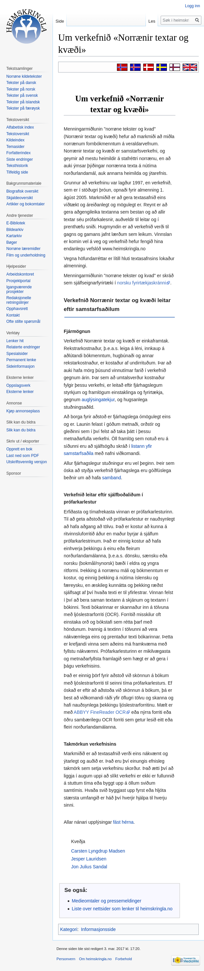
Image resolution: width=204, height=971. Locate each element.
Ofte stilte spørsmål (23, 321)
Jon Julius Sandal (89, 866)
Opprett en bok (19, 449)
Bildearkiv (14, 229)
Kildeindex (15, 140)
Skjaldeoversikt (19, 198)
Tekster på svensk (22, 95)
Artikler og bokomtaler (25, 204)
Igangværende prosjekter (19, 289)
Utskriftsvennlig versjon (26, 462)
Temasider (15, 146)
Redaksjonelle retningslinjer (18, 300)
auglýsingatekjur (97, 399)
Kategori (68, 929)
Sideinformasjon (20, 366)
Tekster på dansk (21, 82)
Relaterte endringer (23, 347)
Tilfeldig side (17, 172)
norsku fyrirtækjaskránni (141, 282)
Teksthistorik (17, 165)
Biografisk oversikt (22, 191)
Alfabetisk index (20, 127)
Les (151, 21)
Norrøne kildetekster (24, 76)
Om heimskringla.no (95, 959)
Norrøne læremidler (23, 248)
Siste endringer (19, 159)
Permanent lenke (21, 360)
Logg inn (192, 6)
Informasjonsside (98, 929)
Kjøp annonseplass (23, 411)
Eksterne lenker (20, 391)
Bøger (11, 242)
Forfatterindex (18, 153)
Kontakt (13, 315)
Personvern (66, 959)
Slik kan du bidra (20, 430)
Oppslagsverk (18, 385)
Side (60, 21)
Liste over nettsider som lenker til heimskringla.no (122, 908)
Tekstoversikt (17, 134)
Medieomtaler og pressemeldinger (106, 900)
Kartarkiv (14, 236)
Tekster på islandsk (23, 102)
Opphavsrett (17, 308)
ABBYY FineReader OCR (99, 712)
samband (111, 477)
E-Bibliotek (15, 223)
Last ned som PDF (22, 455)
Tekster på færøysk (23, 108)
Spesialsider (17, 353)
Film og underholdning (25, 255)
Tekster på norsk (20, 89)
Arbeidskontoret (20, 274)
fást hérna (123, 822)
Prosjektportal (18, 281)
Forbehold (123, 959)
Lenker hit (15, 341)
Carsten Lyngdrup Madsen (98, 851)
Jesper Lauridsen (88, 858)
